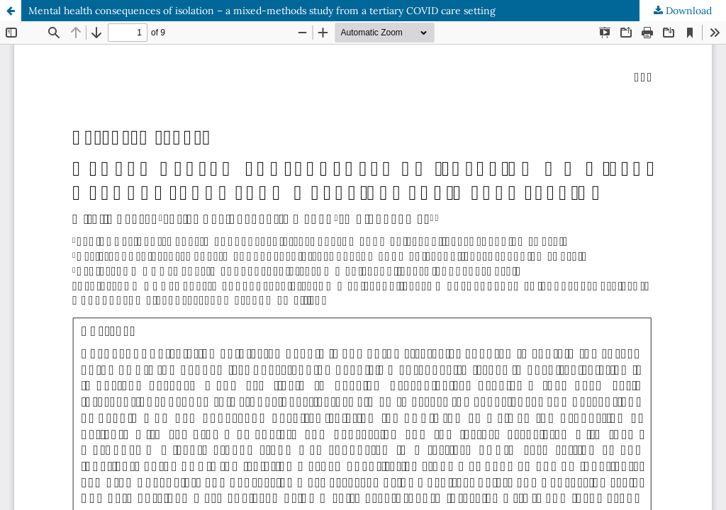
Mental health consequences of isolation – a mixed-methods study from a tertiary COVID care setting (262, 10)
